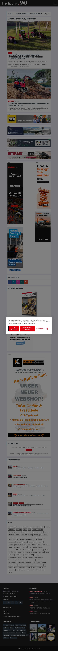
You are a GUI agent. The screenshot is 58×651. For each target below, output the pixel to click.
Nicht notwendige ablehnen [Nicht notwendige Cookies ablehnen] (27, 328)
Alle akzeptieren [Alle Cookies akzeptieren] (14, 328)
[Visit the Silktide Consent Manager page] (47, 329)
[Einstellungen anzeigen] (40, 329)
